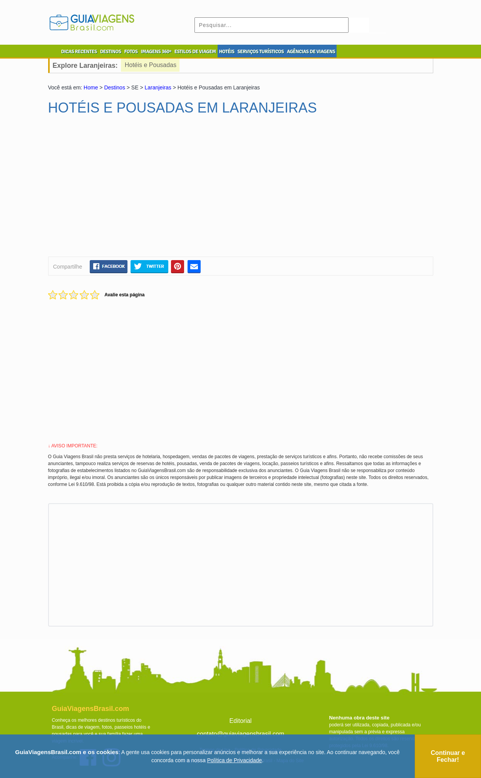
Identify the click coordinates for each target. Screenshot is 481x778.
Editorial (241, 721)
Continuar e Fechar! (448, 756)
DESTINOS (110, 52)
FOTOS (130, 52)
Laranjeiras (158, 87)
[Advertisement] (122, 189)
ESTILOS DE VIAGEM (195, 52)
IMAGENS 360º (156, 52)
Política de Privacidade (234, 760)
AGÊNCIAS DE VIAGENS (311, 52)
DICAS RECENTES (79, 52)
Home (91, 87)
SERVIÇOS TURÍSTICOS (260, 52)
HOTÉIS (227, 52)
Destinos (114, 87)
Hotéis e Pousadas (150, 65)
